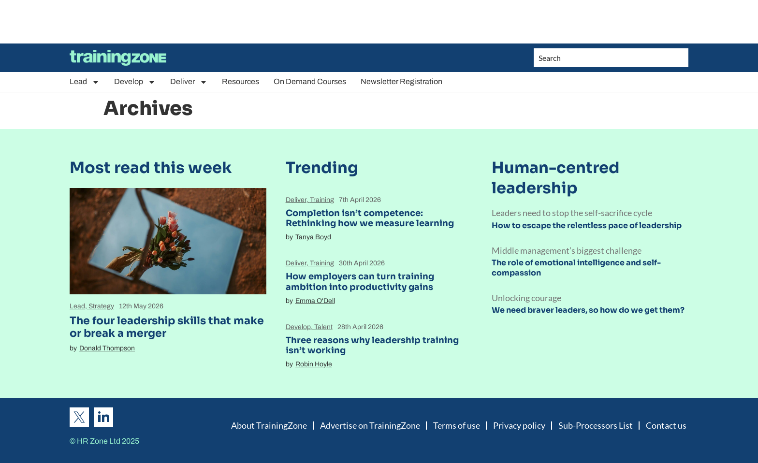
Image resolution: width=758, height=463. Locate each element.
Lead (85, 82)
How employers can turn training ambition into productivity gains (360, 281)
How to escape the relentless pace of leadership (587, 225)
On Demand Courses (310, 81)
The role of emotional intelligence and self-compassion (576, 268)
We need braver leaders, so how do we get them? (588, 310)
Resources (240, 81)
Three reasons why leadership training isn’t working (372, 345)
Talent (323, 327)
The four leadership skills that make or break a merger (167, 327)
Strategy (101, 306)
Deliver (188, 82)
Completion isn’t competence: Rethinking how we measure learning (370, 218)
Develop (135, 82)
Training (322, 199)
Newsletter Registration (401, 81)
